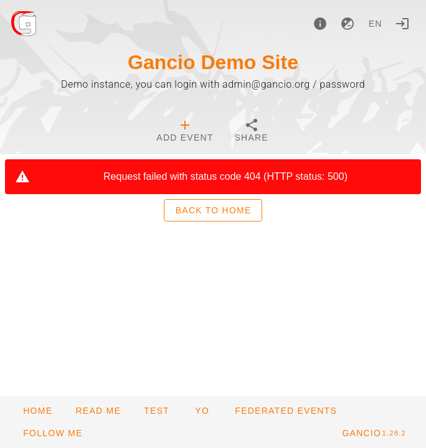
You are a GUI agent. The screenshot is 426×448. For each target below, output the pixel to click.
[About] (320, 23)
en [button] (375, 24)
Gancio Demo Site (213, 62)
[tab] (184, 132)
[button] (285, 410)
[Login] (402, 23)
